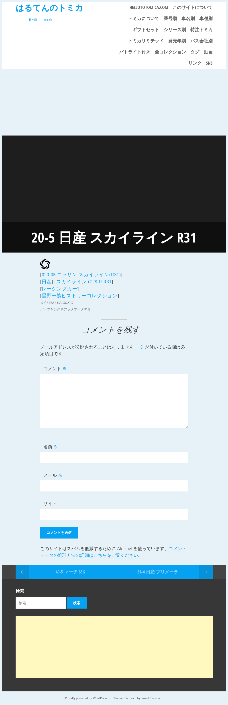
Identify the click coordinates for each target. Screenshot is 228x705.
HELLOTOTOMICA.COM (149, 7)
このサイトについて (193, 7)
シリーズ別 (175, 30)
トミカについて (143, 18)
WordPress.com (151, 696)
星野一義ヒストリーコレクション (79, 294)
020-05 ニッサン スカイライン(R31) (81, 274)
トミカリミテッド (146, 41)
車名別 (188, 18)
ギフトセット (145, 30)
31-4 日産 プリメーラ (157, 570)
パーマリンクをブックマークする (65, 308)
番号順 (170, 18)
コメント (55, 367)
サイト (50, 501)
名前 (50, 445)
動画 (208, 52)
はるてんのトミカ (49, 7)
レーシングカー (59, 287)
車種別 (206, 18)
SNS (209, 63)
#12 (51, 301)
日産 (46, 281)
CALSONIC (65, 301)
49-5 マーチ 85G (70, 570)
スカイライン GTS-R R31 (84, 281)
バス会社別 (201, 41)
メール (52, 473)
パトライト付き (134, 52)
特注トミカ (201, 30)
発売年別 (177, 41)
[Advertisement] (114, 102)
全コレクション (170, 52)
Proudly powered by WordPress (86, 696)
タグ (194, 52)
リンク (195, 63)
